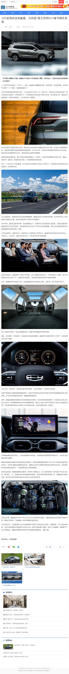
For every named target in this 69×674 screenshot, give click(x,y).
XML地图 (36, 670)
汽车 (6, 27)
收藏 (50, 547)
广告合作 (12, 1)
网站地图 (46, 670)
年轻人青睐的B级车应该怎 (32, 567)
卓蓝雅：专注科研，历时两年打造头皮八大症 (15, 656)
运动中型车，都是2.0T (9, 567)
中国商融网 (13, 539)
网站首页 (21, 670)
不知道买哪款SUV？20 (9, 585)
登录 (61, 1)
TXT (49, 670)
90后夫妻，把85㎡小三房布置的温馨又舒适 (15, 628)
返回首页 (3, 1)
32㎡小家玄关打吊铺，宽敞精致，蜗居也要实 (15, 632)
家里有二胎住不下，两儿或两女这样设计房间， (16, 619)
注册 (66, 1)
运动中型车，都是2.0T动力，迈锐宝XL (25, 645)
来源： (19, 27)
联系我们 (31, 670)
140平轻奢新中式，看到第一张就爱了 (13, 610)
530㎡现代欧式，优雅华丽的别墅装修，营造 (15, 623)
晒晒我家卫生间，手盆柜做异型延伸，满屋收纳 (16, 614)
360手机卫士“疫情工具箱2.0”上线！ (13, 653)
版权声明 (41, 670)
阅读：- (11, 27)
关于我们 (26, 670)
